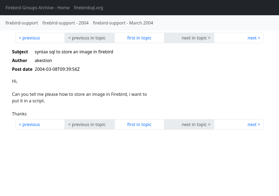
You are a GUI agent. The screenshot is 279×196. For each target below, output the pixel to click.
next (252, 38)
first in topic (139, 38)
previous (31, 38)
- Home (37, 8)
